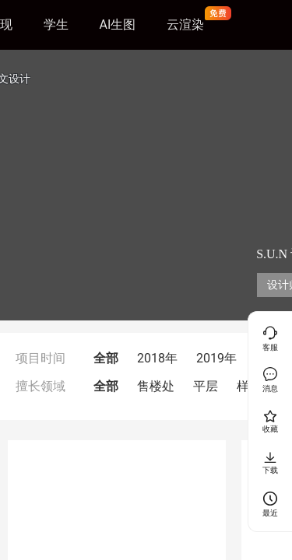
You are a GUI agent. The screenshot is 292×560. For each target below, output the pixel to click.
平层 (205, 386)
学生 (56, 24)
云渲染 (185, 24)
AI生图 (118, 24)
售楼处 (155, 386)
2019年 (216, 358)
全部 (105, 358)
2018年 (157, 358)
